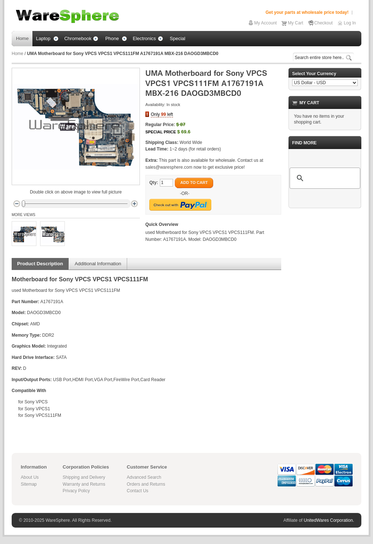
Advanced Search (144, 477)
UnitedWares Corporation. (329, 520)
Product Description (40, 263)
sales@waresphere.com (168, 167)
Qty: (153, 182)
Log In (350, 23)
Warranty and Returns (84, 484)
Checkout (323, 23)
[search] (323, 178)
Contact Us (137, 490)
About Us (30, 477)
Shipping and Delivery (84, 477)
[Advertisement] (324, 323)
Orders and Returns (146, 484)
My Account (265, 23)
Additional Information (98, 263)
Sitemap (29, 484)
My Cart (295, 23)
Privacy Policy (76, 490)
